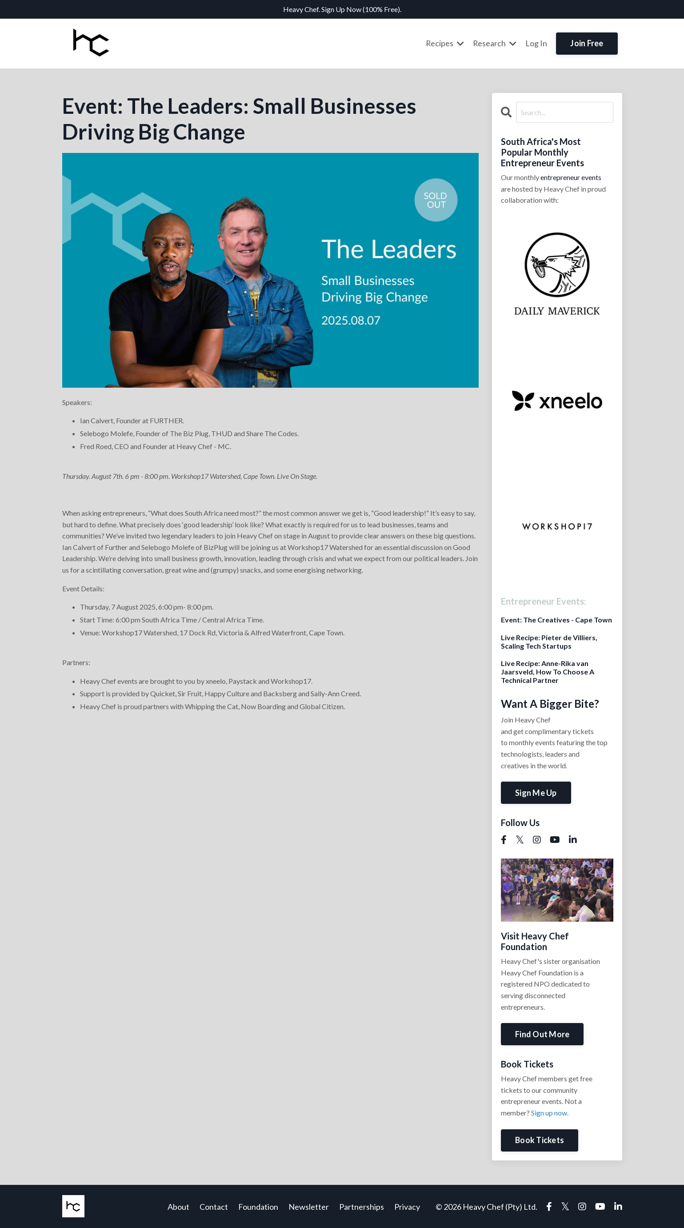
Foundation (258, 1206)
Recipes (444, 43)
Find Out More (542, 1034)
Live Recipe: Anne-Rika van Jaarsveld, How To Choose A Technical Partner (547, 671)
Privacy (407, 1206)
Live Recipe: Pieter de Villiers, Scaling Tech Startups (549, 641)
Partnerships (361, 1206)
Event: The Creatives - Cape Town (556, 619)
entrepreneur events (570, 177)
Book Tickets (539, 1139)
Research (494, 43)
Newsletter (308, 1206)
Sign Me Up (536, 792)
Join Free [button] (586, 43)
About (178, 1206)
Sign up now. (549, 1112)
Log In (536, 43)
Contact (214, 1206)
